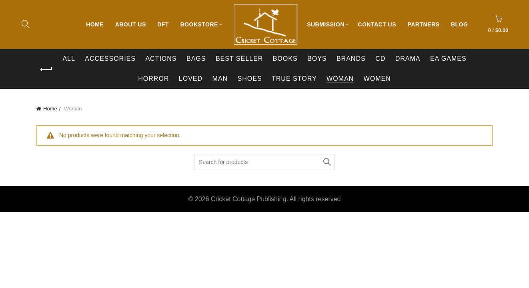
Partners (423, 24)
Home (95, 24)
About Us (130, 24)
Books (285, 58)
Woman (340, 78)
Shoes (250, 78)
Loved (190, 78)
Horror (153, 78)
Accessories (110, 58)
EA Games (448, 58)
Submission (326, 24)
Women (377, 78)
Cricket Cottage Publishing (249, 199)
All (68, 58)
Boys (317, 58)
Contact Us (377, 24)
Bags (196, 58)
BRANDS (351, 58)
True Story (294, 78)
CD (380, 58)
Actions (160, 58)
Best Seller (239, 58)
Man (220, 78)
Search (327, 162)
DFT (163, 24)
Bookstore (199, 24)
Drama (408, 58)
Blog (459, 24)
